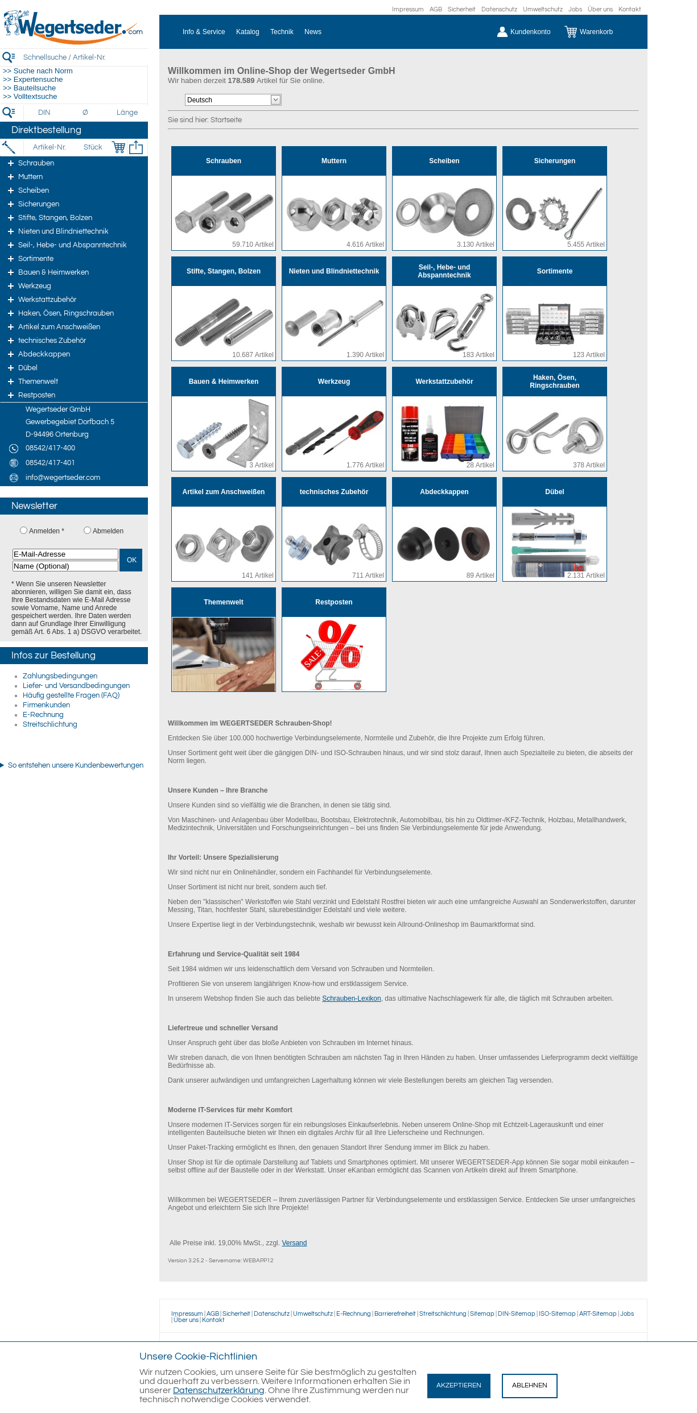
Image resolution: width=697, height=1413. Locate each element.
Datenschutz (499, 9)
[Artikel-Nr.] (49, 147)
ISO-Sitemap (557, 1314)
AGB (436, 9)
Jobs (575, 9)
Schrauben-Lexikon (351, 998)
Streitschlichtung (50, 724)
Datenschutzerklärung (219, 1390)
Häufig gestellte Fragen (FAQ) (71, 695)
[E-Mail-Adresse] (65, 554)
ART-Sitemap (598, 1314)
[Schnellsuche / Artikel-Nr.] (85, 57)
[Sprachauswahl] (228, 100)
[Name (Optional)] (65, 566)
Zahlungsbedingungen (60, 676)
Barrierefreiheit (395, 1314)
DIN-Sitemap (516, 1314)
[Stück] (92, 147)
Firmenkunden (46, 705)
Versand (294, 1243)
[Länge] (127, 112)
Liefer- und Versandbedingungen (76, 686)
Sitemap (482, 1314)
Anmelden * (46, 531)
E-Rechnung (43, 715)
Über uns (600, 9)
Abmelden (108, 531)
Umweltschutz (543, 9)
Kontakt (629, 9)
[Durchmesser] (85, 112)
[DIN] (44, 112)
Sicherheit (462, 9)
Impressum (408, 9)
